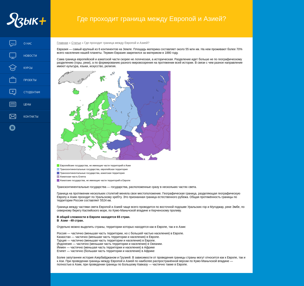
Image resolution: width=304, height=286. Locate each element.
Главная (62, 43)
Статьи (76, 43)
